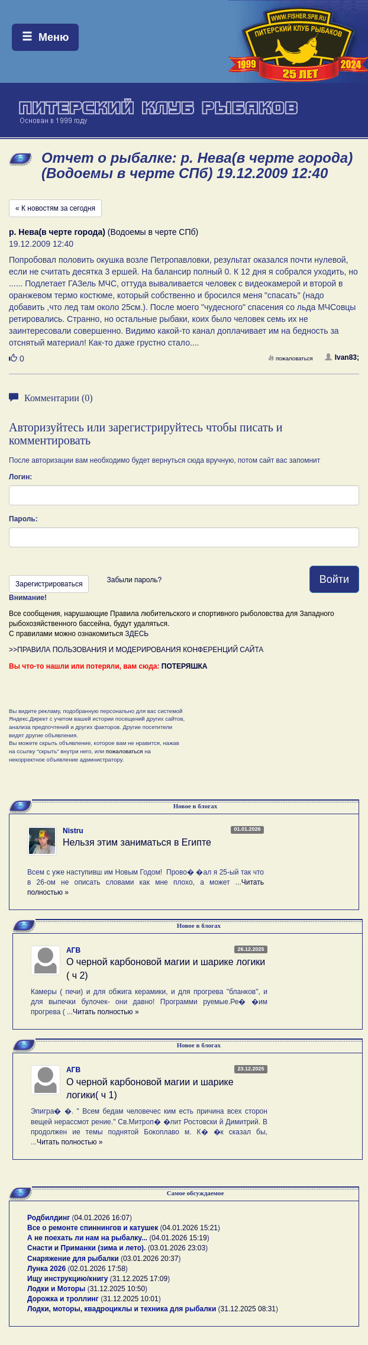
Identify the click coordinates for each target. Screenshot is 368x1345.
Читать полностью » (106, 1012)
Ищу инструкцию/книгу (67, 1279)
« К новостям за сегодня (55, 208)
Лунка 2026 (46, 1269)
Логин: (20, 477)
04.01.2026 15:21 (190, 1228)
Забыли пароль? (134, 580)
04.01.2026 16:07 (102, 1218)
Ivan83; (342, 357)
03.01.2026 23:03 (177, 1248)
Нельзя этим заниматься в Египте (137, 842)
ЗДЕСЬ (137, 634)
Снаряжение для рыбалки (73, 1258)
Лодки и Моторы (56, 1289)
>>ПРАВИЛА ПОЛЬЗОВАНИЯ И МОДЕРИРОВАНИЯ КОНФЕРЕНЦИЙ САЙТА (136, 650)
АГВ (73, 950)
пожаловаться (290, 358)
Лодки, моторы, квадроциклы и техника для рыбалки (121, 1309)
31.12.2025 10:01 (130, 1299)
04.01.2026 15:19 (178, 1238)
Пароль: (23, 519)
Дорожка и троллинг (63, 1299)
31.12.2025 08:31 (248, 1309)
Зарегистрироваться (48, 584)
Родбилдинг (48, 1218)
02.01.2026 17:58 (97, 1269)
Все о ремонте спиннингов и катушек (92, 1228)
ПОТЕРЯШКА (185, 666)
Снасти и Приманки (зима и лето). (86, 1248)
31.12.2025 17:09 (139, 1279)
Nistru (73, 831)
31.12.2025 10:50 (117, 1289)
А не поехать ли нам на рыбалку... (87, 1238)
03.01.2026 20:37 (150, 1258)
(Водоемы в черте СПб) (103, 232)
